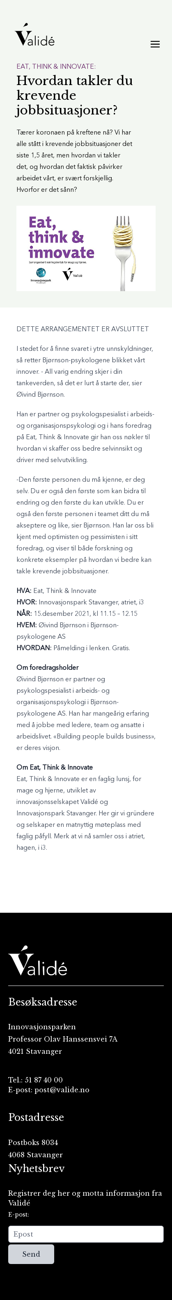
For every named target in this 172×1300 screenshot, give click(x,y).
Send (31, 1254)
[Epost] (86, 1234)
